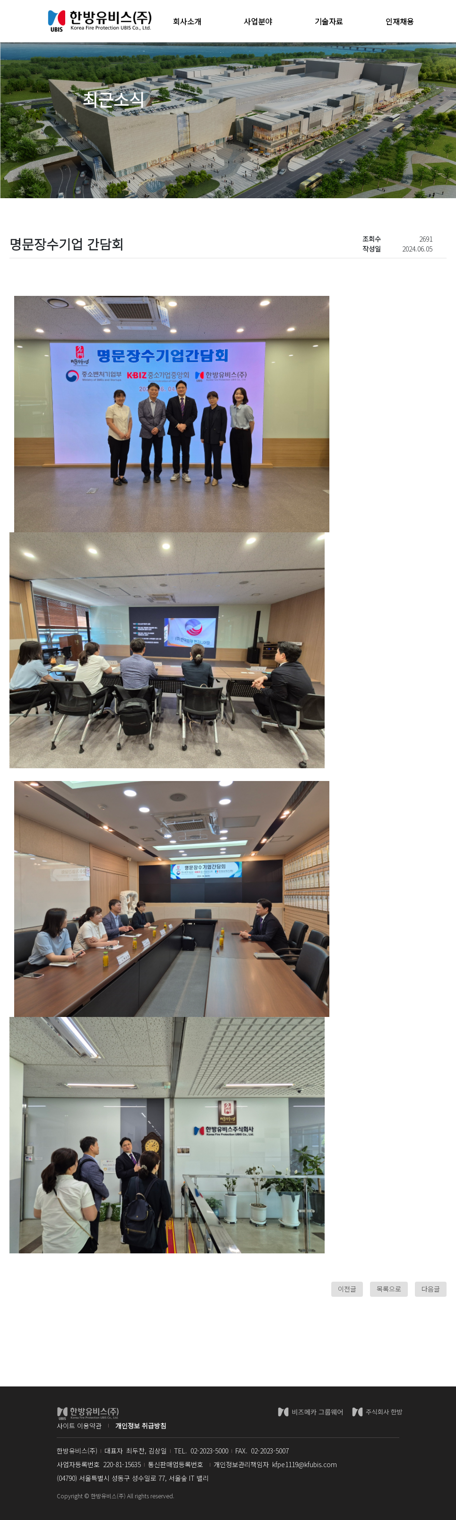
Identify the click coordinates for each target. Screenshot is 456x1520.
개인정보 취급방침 (140, 1425)
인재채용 (400, 21)
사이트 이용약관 (79, 1425)
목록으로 (389, 1288)
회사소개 (187, 21)
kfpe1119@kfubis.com (304, 1464)
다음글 (431, 1288)
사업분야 (258, 21)
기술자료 (329, 21)
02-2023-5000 (209, 1450)
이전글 (347, 1288)
